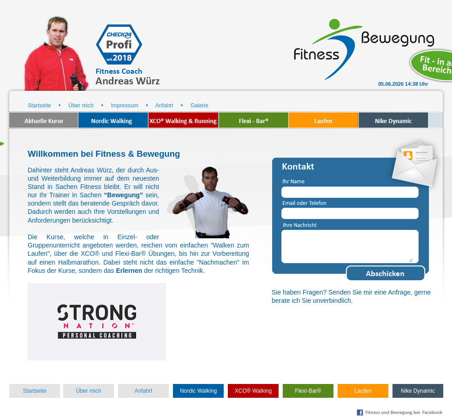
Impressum (124, 105)
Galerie (199, 105)
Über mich (81, 105)
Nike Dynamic (418, 391)
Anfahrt (164, 105)
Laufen (363, 391)
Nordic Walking (198, 391)
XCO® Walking (253, 391)
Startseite (39, 105)
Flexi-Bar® (308, 391)
